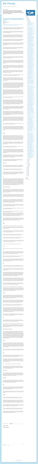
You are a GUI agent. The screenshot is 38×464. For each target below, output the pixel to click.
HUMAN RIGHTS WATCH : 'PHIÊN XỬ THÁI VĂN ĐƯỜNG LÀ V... (31, 60)
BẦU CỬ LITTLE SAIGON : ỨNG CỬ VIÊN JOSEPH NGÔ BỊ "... (30, 105)
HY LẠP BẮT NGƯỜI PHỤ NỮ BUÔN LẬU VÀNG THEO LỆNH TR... (30, 126)
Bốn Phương (9, 3)
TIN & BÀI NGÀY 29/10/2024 (30, 85)
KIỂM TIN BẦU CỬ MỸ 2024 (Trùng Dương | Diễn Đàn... (30, 143)
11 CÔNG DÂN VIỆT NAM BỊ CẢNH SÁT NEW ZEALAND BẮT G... (31, 54)
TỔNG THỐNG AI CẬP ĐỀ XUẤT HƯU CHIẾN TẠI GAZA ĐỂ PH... (31, 138)
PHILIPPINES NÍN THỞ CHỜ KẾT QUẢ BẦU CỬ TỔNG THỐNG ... (31, 49)
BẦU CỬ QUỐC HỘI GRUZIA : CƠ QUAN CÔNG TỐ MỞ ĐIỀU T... (30, 36)
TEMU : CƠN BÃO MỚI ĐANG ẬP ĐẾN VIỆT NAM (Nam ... (31, 74)
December (28, 20)
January (28, 165)
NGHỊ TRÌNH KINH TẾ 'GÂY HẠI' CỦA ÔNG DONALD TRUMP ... (30, 56)
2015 (27, 173)
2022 (27, 167)
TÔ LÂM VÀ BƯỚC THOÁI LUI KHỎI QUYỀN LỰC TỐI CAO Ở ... (30, 23)
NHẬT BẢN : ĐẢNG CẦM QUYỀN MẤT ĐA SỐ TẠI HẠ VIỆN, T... (31, 145)
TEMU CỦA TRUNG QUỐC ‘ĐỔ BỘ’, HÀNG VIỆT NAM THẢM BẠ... (30, 59)
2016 (27, 172)
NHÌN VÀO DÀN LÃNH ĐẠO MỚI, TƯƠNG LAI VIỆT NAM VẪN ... (30, 69)
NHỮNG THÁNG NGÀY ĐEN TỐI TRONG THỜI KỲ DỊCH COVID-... (30, 81)
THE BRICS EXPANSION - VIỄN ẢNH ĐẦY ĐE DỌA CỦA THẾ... (30, 147)
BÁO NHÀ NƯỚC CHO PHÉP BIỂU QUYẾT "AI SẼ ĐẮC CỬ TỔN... (30, 125)
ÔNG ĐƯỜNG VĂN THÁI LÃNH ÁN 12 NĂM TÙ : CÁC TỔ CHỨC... (31, 55)
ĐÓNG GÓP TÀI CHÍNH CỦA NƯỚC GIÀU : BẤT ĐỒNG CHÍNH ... (30, 136)
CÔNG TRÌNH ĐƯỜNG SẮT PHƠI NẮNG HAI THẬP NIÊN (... (30, 119)
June (27, 161)
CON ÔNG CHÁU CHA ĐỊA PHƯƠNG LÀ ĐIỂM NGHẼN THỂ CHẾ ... (30, 71)
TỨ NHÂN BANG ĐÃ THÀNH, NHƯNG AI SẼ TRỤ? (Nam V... (31, 67)
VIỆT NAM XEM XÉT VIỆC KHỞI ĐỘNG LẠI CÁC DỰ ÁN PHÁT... (31, 129)
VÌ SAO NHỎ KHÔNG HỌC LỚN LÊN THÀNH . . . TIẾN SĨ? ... (30, 130)
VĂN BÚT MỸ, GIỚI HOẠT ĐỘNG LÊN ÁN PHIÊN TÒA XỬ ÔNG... (31, 62)
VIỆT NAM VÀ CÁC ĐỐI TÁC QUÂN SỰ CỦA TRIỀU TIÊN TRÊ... (31, 151)
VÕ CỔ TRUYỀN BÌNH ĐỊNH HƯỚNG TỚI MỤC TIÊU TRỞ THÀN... (30, 82)
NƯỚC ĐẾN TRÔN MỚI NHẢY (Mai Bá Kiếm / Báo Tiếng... (31, 78)
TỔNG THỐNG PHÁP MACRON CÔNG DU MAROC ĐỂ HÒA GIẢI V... (31, 140)
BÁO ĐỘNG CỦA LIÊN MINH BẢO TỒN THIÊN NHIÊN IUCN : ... (31, 93)
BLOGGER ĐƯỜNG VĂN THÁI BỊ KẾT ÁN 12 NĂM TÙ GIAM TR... (31, 76)
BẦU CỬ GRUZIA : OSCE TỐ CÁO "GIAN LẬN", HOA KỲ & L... (30, 142)
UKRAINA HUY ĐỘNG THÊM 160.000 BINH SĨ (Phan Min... (30, 34)
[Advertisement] (19, 453)
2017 (27, 171)
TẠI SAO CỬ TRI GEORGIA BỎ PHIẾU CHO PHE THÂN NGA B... (31, 87)
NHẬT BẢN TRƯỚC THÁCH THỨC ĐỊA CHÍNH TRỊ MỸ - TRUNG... (31, 97)
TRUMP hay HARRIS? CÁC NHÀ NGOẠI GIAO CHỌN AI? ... (31, 112)
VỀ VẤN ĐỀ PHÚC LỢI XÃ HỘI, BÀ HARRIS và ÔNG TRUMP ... (30, 156)
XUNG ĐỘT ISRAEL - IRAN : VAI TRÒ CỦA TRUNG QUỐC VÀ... (31, 43)
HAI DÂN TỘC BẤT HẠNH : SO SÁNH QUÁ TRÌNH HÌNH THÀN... (31, 122)
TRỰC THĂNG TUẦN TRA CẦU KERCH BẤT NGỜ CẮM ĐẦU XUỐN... (31, 86)
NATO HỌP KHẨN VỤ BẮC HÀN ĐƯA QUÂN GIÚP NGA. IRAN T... (30, 135)
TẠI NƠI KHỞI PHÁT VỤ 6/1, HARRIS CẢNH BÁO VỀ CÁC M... (30, 47)
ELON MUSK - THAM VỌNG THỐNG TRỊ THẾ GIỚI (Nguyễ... (30, 149)
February (28, 164)
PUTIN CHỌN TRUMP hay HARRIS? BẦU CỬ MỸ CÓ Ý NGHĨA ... (30, 45)
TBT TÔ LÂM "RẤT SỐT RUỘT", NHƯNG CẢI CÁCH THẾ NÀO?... (30, 116)
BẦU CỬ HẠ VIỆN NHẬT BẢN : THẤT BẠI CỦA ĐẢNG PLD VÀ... (30, 96)
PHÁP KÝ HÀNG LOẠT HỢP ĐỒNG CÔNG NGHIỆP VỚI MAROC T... (30, 37)
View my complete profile (28, 179)
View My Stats (19, 462)
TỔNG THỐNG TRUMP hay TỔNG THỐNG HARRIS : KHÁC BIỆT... (30, 51)
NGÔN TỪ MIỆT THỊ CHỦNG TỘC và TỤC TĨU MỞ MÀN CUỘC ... (30, 154)
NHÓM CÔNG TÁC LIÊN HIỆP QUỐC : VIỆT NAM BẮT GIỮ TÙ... (31, 73)
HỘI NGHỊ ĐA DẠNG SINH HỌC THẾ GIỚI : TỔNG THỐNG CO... (30, 29)
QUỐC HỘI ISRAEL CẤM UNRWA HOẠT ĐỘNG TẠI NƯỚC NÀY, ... (30, 92)
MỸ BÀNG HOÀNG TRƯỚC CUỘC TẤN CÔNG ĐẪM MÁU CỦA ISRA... (31, 44)
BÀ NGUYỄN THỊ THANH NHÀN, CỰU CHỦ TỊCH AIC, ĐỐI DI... (31, 157)
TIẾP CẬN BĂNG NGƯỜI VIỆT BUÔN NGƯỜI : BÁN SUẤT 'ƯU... (30, 123)
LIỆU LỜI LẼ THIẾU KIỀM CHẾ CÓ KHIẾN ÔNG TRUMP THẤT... (30, 108)
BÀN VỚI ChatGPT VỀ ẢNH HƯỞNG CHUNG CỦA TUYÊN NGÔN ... (30, 80)
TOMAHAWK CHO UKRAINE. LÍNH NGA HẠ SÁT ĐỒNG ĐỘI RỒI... (31, 28)
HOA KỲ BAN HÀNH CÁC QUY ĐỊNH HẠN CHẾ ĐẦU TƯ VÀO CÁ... (30, 98)
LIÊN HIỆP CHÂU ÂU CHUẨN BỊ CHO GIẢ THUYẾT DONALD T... (31, 41)
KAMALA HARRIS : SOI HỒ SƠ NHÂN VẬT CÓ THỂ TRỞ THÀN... (31, 113)
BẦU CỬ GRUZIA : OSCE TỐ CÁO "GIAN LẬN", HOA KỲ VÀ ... (30, 89)
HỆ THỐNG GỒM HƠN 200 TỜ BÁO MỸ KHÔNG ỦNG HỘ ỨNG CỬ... (31, 103)
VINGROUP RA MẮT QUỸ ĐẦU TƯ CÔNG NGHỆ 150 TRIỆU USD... (30, 150)
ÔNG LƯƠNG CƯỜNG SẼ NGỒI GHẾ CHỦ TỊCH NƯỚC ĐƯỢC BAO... (31, 65)
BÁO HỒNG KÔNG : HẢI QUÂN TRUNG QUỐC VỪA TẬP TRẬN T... (31, 139)
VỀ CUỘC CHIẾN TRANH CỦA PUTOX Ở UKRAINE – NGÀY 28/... (31, 134)
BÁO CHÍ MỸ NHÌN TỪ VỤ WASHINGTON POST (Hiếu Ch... (30, 107)
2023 (27, 166)
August (28, 159)
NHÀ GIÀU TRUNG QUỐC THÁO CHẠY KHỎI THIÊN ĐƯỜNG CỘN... (31, 58)
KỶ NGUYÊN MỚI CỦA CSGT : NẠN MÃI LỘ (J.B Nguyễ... (30, 70)
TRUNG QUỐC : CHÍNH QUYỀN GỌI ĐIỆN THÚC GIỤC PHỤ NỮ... (30, 94)
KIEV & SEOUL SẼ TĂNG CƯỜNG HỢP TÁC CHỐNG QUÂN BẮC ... (31, 33)
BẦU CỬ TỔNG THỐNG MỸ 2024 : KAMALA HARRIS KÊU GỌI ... (30, 48)
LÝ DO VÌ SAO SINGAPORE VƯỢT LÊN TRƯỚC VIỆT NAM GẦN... (31, 120)
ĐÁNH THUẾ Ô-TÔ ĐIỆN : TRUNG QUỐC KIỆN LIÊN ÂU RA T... (30, 39)
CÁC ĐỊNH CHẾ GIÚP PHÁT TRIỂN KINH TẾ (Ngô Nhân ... (30, 24)
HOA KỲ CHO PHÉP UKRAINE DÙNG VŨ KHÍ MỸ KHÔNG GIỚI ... (31, 100)
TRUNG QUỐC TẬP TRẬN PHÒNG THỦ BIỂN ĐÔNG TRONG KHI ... (31, 153)
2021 (27, 168)
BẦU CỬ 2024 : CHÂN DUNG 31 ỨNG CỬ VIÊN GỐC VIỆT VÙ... (31, 101)
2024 (27, 19)
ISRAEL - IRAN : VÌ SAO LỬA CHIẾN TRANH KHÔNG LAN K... (30, 90)
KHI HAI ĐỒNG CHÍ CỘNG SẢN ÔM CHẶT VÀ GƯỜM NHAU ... (30, 66)
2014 (27, 174)
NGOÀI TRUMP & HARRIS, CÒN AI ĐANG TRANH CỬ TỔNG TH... (30, 109)
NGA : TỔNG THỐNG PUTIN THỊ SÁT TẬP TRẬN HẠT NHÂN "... (31, 32)
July (27, 160)
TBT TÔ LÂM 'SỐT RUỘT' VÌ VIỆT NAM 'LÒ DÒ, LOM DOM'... (31, 118)
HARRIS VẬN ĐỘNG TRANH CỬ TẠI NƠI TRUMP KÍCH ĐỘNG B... (30, 104)
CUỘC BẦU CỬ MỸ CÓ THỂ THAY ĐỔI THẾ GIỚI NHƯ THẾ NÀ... (31, 52)
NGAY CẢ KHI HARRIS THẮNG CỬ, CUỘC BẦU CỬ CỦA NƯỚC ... (30, 111)
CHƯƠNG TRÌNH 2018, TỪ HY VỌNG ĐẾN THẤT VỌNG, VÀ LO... (31, 77)
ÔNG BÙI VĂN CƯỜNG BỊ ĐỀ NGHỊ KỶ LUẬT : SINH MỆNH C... (31, 127)
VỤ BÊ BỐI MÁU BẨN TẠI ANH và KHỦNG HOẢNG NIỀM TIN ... (30, 40)
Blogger (21, 460)
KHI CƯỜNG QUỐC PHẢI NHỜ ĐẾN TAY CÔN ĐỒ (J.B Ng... (30, 63)
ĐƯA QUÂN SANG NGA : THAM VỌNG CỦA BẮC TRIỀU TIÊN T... (31, 30)
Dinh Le (6, 423)
